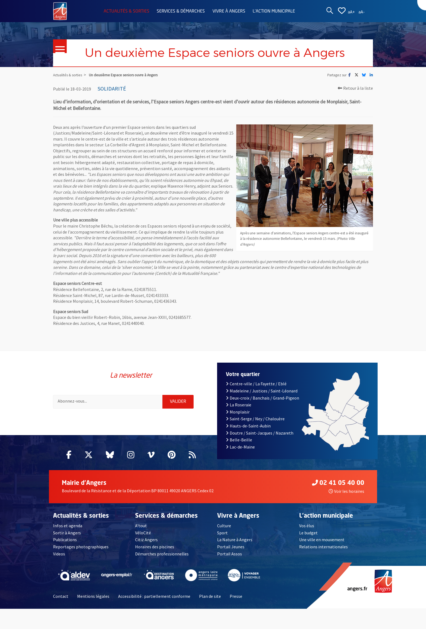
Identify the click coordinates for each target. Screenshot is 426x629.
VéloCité (143, 532)
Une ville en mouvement (322, 539)
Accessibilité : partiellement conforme (154, 596)
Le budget (308, 532)
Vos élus (306, 525)
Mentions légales (93, 596)
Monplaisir (238, 412)
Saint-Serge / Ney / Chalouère (255, 418)
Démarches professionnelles (162, 554)
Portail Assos (229, 554)
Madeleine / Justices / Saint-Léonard (261, 391)
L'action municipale (274, 11)
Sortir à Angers (67, 532)
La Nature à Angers (234, 539)
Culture (224, 525)
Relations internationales (323, 546)
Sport (222, 532)
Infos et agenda (67, 525)
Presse (236, 596)
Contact (60, 596)
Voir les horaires (346, 491)
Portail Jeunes (230, 546)
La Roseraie (238, 404)
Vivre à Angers (228, 11)
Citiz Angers (146, 539)
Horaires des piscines (154, 546)
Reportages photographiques (81, 546)
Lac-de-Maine (240, 447)
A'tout (141, 525)
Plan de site (210, 596)
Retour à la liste (355, 88)
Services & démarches (181, 11)
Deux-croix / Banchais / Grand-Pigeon (262, 398)
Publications (65, 539)
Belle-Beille (239, 439)
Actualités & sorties (126, 11)
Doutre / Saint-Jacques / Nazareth (259, 433)
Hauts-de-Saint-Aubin (248, 426)
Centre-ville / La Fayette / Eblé (256, 383)
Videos (59, 554)
